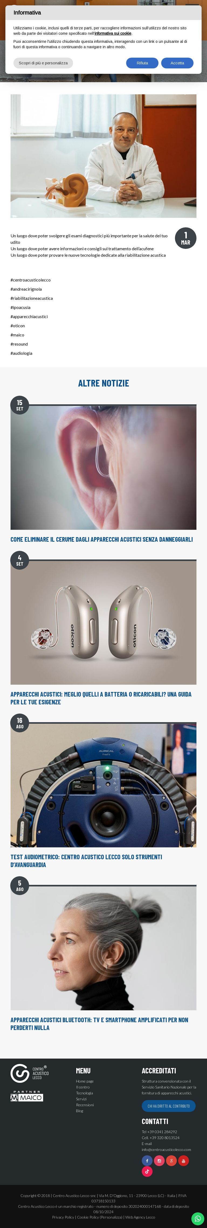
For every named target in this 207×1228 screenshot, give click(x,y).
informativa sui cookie (113, 33)
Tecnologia (84, 1093)
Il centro (83, 1087)
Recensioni (85, 1104)
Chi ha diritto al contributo (169, 1106)
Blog (79, 1110)
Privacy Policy (63, 1217)
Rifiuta (142, 63)
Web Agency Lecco (140, 1217)
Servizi (81, 1099)
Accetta (177, 63)
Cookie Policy (88, 1217)
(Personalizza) (111, 1217)
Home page (85, 1081)
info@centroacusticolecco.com (166, 1149)
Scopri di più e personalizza (43, 63)
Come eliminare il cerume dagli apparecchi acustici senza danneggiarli (102, 539)
